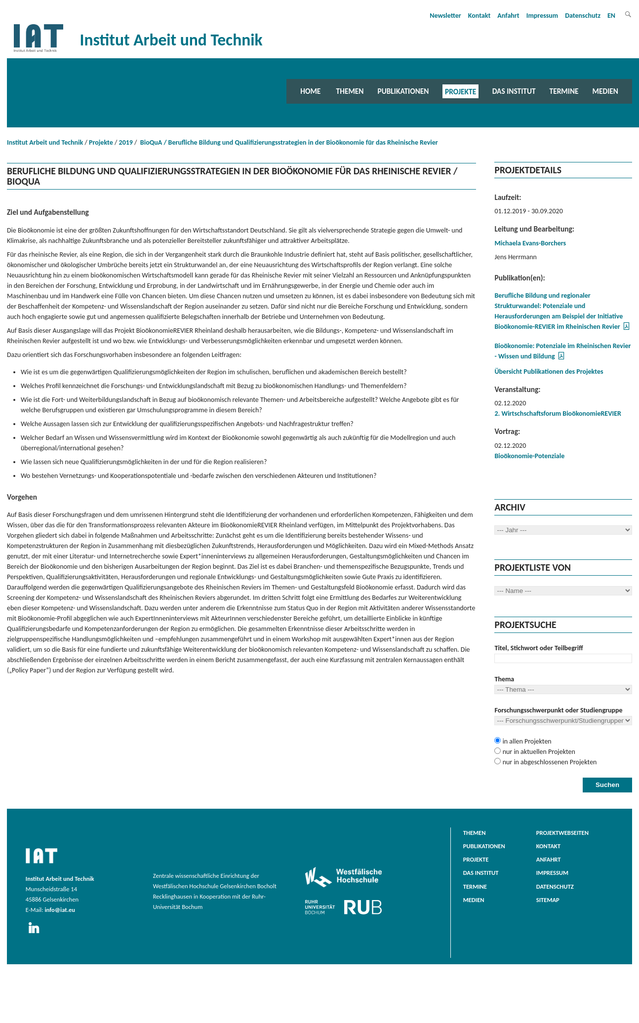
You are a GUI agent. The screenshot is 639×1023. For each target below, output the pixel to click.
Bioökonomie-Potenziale (529, 456)
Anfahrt (508, 15)
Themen (350, 91)
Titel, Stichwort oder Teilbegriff (538, 648)
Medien (605, 91)
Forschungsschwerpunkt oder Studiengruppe (558, 710)
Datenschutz (582, 15)
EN (611, 15)
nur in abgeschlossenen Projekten (549, 762)
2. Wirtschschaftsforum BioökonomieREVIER (557, 413)
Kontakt (479, 15)
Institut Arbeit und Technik (45, 142)
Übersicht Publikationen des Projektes (548, 371)
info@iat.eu (59, 909)
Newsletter (445, 15)
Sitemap (547, 900)
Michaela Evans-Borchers (530, 243)
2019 (126, 142)
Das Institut (514, 91)
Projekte (460, 91)
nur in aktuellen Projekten (538, 752)
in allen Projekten (526, 741)
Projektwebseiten (562, 832)
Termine (564, 91)
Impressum (542, 15)
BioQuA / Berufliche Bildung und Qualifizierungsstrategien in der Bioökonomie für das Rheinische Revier (288, 142)
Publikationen (403, 91)
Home (310, 91)
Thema (504, 679)
